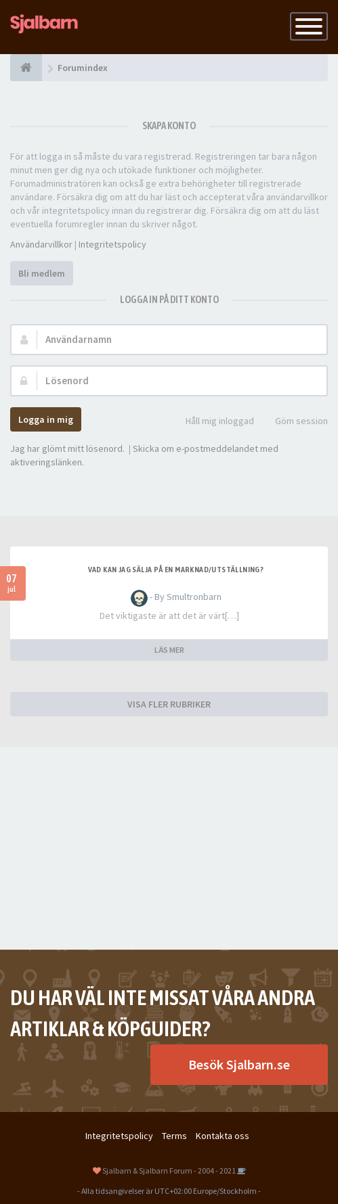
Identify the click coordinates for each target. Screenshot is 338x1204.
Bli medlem (41, 273)
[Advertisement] (169, 848)
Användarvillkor (41, 244)
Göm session (294, 422)
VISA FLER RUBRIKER (169, 704)
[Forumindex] (26, 67)
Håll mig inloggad (212, 422)
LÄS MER (169, 650)
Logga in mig (45, 419)
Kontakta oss (222, 1136)
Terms (174, 1136)
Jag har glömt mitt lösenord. (67, 448)
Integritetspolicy (112, 244)
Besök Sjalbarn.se (239, 1064)
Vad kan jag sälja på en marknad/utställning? (176, 569)
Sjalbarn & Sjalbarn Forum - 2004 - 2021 (169, 1170)
